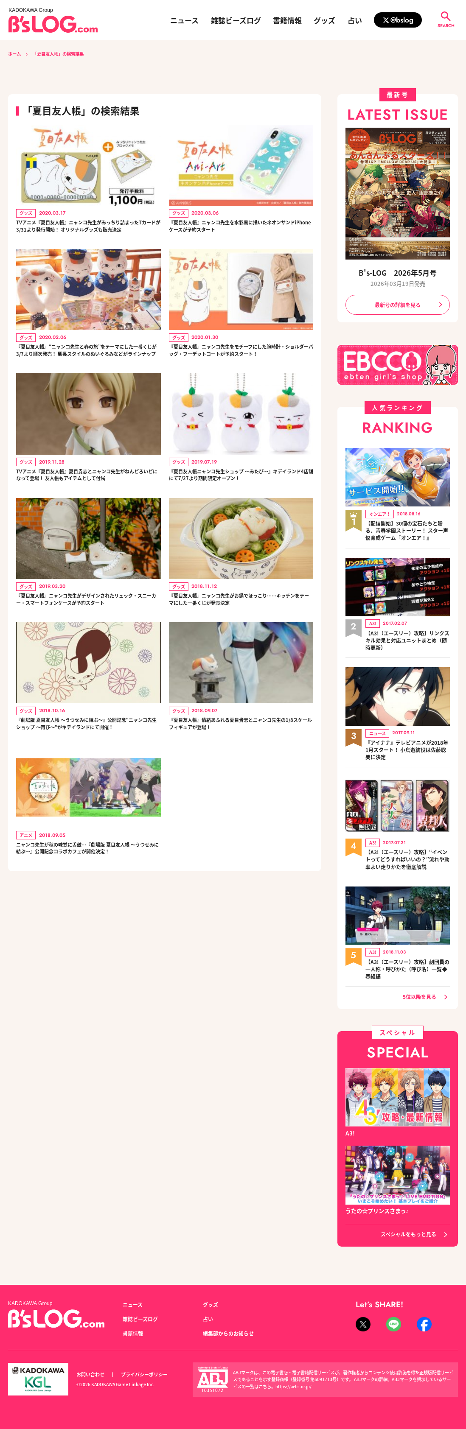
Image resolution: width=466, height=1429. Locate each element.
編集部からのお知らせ (230, 1333)
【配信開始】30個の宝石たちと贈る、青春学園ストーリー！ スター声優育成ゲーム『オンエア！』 (407, 531)
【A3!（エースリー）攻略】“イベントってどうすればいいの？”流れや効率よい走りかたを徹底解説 (407, 859)
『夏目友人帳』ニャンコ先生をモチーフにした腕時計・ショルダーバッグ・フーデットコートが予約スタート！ (239, 372)
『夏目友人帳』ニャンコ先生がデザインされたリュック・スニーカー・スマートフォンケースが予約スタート (86, 651)
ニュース (184, 20)
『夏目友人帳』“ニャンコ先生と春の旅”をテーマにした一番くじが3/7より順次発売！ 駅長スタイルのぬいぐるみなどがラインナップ (86, 372)
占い (355, 20)
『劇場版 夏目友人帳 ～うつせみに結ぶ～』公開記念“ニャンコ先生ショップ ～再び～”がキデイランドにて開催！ (87, 791)
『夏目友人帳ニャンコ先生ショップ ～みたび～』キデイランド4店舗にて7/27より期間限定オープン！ (239, 512)
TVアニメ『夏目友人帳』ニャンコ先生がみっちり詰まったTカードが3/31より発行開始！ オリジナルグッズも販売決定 (86, 233)
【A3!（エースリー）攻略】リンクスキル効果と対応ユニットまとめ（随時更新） (406, 641)
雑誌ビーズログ (236, 20)
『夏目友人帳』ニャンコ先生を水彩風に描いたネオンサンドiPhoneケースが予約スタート (239, 228)
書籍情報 (287, 20)
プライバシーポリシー (149, 1375)
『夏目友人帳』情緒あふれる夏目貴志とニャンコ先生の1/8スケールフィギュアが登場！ (239, 786)
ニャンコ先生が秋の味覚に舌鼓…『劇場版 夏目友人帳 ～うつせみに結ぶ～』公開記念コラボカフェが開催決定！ (86, 930)
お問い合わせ (91, 1375)
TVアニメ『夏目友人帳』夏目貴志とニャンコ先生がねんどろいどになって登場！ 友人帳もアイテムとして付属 (86, 512)
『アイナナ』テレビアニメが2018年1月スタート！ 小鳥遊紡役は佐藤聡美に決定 (406, 750)
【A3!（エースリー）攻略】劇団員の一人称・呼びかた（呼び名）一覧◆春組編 (406, 969)
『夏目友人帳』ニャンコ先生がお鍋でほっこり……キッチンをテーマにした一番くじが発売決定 (239, 651)
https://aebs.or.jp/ (294, 1386)
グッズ (324, 20)
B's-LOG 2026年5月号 (397, 272)
